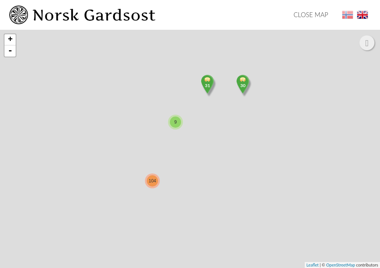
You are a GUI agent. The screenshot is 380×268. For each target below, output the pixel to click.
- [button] (10, 51)
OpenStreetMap (340, 264)
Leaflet (313, 264)
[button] (367, 42)
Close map (311, 15)
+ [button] (10, 39)
